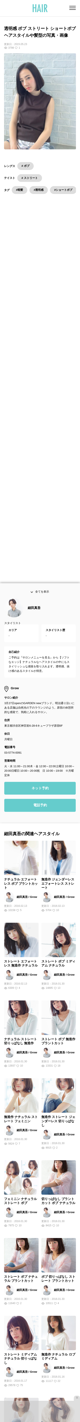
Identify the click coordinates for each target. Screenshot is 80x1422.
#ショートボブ (63, 189)
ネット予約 (40, 581)
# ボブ (25, 165)
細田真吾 (34, 400)
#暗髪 (19, 189)
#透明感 (39, 189)
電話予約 (40, 598)
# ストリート (30, 178)
